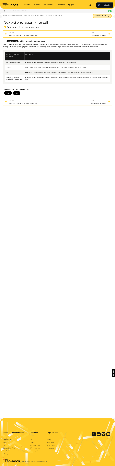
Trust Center (50, 442)
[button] (113, 373)
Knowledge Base (35, 451)
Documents (50, 448)
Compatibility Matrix (9, 448)
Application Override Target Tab (54, 15)
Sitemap (5, 454)
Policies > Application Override (36, 15)
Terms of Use (51, 445)
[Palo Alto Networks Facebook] (94, 435)
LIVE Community (35, 448)
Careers (32, 442)
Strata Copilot (103, 5)
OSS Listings (7, 451)
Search (5, 442)
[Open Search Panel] (90, 5)
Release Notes (7, 439)
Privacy (49, 439)
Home (5, 15)
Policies (25, 15)
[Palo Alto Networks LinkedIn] (99, 435)
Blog (4, 445)
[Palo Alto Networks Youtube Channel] (108, 435)
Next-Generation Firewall (15, 15)
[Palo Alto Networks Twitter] (104, 435)
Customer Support (35, 445)
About (31, 439)
